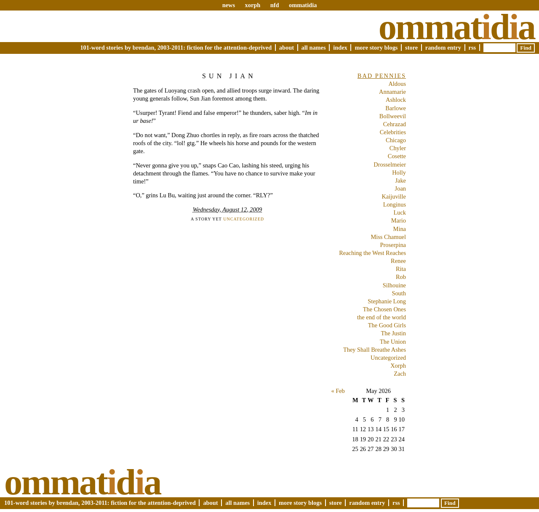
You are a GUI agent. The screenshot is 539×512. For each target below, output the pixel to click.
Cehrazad (394, 124)
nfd (274, 5)
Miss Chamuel (388, 236)
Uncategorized (243, 219)
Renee (398, 260)
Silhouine (394, 285)
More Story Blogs (376, 47)
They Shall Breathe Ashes (374, 349)
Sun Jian (229, 76)
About (286, 47)
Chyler (398, 148)
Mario (398, 220)
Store (411, 47)
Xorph (398, 365)
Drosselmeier (390, 164)
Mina (399, 228)
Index (340, 47)
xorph (252, 5)
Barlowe (395, 108)
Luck (399, 212)
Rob (401, 276)
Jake (400, 180)
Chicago (396, 140)
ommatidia (303, 5)
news (228, 5)
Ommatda (457, 27)
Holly (399, 172)
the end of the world (381, 317)
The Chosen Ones (384, 309)
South (399, 293)
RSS (472, 47)
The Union (393, 341)
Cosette (397, 156)
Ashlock (396, 99)
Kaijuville (394, 196)
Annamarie (392, 91)
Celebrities (393, 132)
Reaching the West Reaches (372, 252)
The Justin (393, 333)
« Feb (337, 390)
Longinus (394, 204)
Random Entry (443, 47)
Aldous (397, 83)
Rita (401, 268)
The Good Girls (387, 325)
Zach (400, 373)
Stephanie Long (387, 301)
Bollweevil (392, 116)
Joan (400, 188)
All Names (314, 47)
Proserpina (393, 244)
